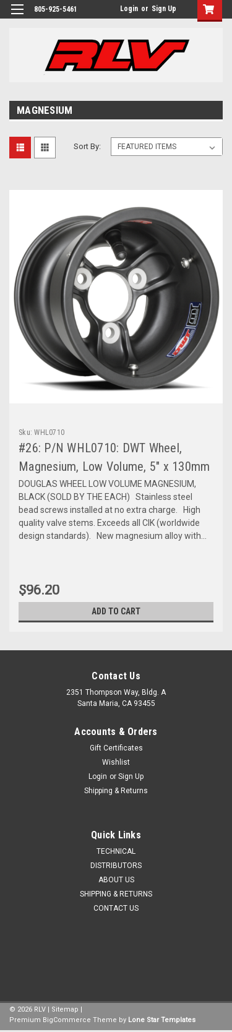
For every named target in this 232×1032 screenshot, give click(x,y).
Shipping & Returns (116, 790)
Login (129, 8)
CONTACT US (116, 908)
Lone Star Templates (161, 1020)
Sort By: (87, 146)
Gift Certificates (116, 748)
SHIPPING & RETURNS (116, 894)
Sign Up (164, 8)
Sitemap (65, 1009)
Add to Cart (116, 611)
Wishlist (116, 762)
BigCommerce (67, 1020)
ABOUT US (116, 879)
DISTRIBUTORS (116, 865)
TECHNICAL (116, 851)
